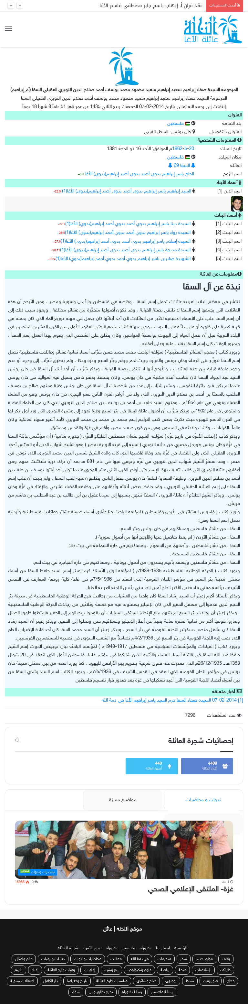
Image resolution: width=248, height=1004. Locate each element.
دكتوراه (145, 948)
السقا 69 (181, 166)
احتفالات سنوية (22, 981)
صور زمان (210, 981)
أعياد (35, 970)
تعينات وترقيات (53, 959)
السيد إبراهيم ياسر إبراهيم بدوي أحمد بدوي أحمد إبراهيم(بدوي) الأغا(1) (126, 191)
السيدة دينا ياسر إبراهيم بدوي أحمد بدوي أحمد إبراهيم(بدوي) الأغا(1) (128, 224)
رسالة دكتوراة (132, 992)
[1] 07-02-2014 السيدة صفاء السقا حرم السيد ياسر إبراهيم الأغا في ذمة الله (172, 700)
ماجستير (128, 948)
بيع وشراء (111, 970)
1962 (177, 149)
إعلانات (89, 970)
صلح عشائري (146, 981)
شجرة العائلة (68, 948)
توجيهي (171, 981)
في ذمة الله (140, 959)
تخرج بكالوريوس (101, 992)
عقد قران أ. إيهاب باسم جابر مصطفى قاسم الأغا (151, 5)
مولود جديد (204, 959)
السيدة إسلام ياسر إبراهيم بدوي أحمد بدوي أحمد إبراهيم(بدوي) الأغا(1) (126, 241)
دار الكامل (50, 981)
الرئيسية (180, 948)
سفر (183, 959)
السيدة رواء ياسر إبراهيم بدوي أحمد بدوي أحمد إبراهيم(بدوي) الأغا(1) (128, 232)
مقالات (116, 959)
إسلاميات (203, 970)
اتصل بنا (163, 948)
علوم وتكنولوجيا (139, 970)
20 (191, 149)
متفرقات (164, 959)
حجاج (230, 981)
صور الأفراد (92, 948)
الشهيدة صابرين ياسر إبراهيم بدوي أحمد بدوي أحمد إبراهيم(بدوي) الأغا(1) (123, 259)
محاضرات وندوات (87, 959)
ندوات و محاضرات (203, 800)
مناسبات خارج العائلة (112, 981)
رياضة (165, 970)
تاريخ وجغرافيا (77, 981)
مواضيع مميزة (123, 800)
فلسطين (178, 123)
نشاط (190, 981)
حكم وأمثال (23, 959)
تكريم (19, 970)
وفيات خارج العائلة (61, 970)
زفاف (226, 959)
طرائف (225, 970)
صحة (182, 970)
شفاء (76, 992)
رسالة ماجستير (162, 992)
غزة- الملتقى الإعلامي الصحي (190, 889)
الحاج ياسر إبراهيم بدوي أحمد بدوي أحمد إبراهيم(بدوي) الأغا (139, 174)
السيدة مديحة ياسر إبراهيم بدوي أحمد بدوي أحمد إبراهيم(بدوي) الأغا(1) (125, 250)
